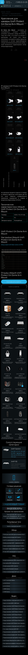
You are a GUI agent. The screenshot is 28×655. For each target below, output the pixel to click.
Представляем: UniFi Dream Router (12, 615)
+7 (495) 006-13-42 (6, 5)
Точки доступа (10, 514)
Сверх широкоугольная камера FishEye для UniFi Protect (14, 546)
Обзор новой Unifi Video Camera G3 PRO (12, 244)
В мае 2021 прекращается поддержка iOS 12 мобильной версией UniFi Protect (14, 552)
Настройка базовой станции (10, 569)
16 (18, 451)
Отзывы (19, 186)
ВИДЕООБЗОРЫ (14, 508)
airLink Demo (6, 586)
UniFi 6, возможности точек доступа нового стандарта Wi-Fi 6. (14, 540)
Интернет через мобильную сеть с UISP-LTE (14, 549)
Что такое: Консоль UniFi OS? (10, 629)
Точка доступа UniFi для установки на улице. (14, 534)
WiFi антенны (21, 516)
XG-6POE (13, 453)
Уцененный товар (14, 504)
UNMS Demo (6, 589)
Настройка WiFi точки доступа (10, 563)
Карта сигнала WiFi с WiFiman (10, 603)
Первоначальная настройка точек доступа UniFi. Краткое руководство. (14, 638)
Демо (14, 576)
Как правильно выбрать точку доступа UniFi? (14, 643)
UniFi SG (14, 461)
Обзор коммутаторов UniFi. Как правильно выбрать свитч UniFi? (14, 635)
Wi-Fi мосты (18, 514)
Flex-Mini (13, 451)
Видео (14, 596)
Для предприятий (11, 518)
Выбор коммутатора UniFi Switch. (11, 537)
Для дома (18, 518)
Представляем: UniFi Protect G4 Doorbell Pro (14, 606)
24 (19, 451)
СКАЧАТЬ (11, 482)
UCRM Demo (6, 592)
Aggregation (19, 453)
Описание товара (3, 186)
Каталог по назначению (14, 511)
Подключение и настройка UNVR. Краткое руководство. (14, 632)
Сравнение (24, 186)
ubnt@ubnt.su (17, 6)
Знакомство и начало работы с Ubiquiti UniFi (14, 646)
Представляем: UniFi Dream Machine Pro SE (14, 620)
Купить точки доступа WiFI (14, 526)
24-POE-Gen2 (19, 455)
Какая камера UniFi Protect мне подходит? (14, 623)
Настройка (13, 186)
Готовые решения (14, 486)
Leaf (24, 451)
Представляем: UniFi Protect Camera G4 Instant (14, 609)
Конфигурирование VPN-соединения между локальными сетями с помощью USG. (14, 560)
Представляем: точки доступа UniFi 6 (12, 600)
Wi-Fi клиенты (6, 13)
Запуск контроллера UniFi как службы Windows (14, 572)
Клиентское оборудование (10, 516)
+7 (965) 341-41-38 (6, 6)
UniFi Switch (16, 449)
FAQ (14, 556)
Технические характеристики (8, 186)
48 (21, 451)
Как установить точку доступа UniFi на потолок (14, 626)
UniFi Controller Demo (8, 580)
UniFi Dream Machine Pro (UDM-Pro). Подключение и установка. (14, 640)
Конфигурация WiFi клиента (10, 566)
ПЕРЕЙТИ (17, 482)
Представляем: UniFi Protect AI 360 (12, 618)
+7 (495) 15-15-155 (21, 2)
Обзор (14, 530)
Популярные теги (14, 522)
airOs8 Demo (6, 583)
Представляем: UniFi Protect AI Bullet (12, 612)
